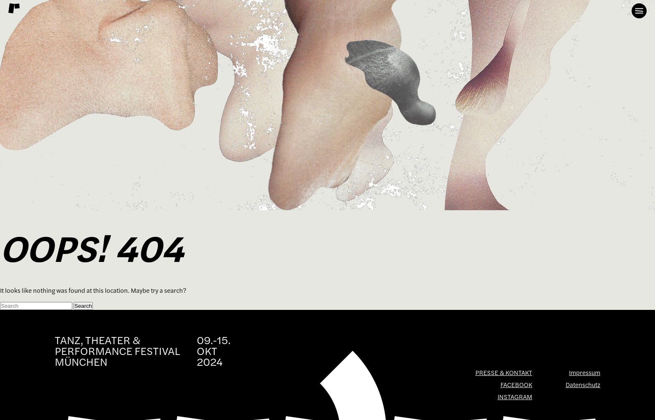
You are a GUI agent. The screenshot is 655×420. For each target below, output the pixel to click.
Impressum (584, 372)
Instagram (515, 396)
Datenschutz (583, 384)
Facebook (516, 384)
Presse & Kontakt (503, 372)
